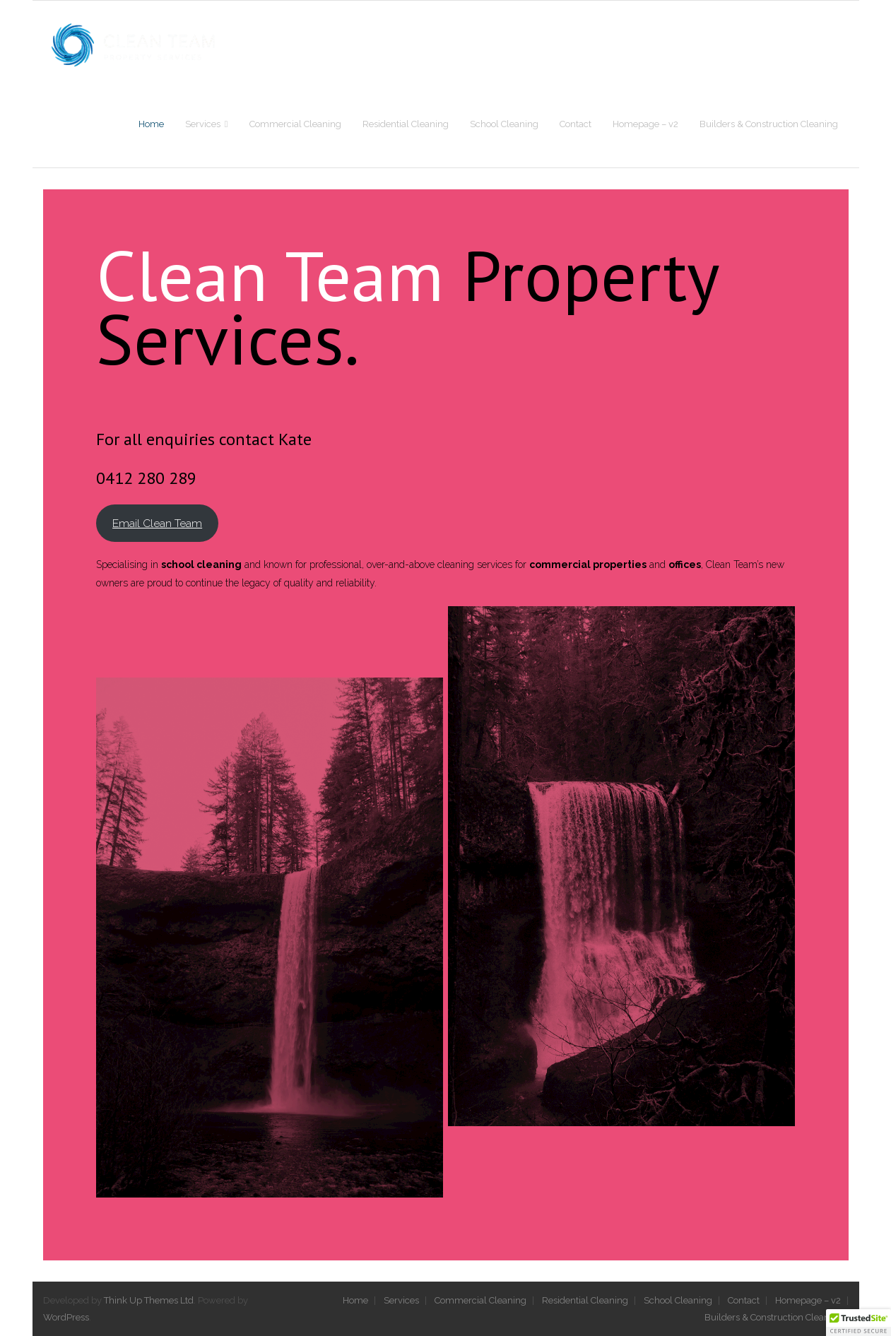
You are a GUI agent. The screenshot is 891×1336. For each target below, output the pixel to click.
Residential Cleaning (585, 1300)
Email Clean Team (157, 523)
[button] (858, 1322)
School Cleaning (678, 1300)
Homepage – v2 (808, 1300)
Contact (744, 1300)
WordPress (66, 1317)
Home (355, 1300)
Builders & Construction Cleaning (773, 1317)
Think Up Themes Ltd (149, 1300)
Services (401, 1300)
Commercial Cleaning (480, 1300)
